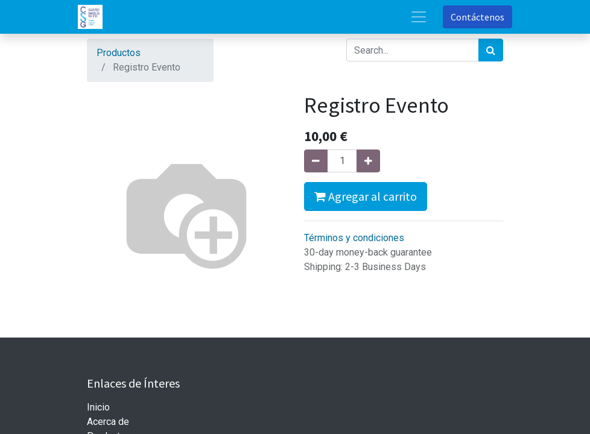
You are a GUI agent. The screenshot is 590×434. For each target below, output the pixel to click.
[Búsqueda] (490, 50)
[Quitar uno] (316, 160)
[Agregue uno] (368, 160)
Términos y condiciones (354, 238)
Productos (119, 52)
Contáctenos (477, 17)
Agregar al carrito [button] (365, 196)
